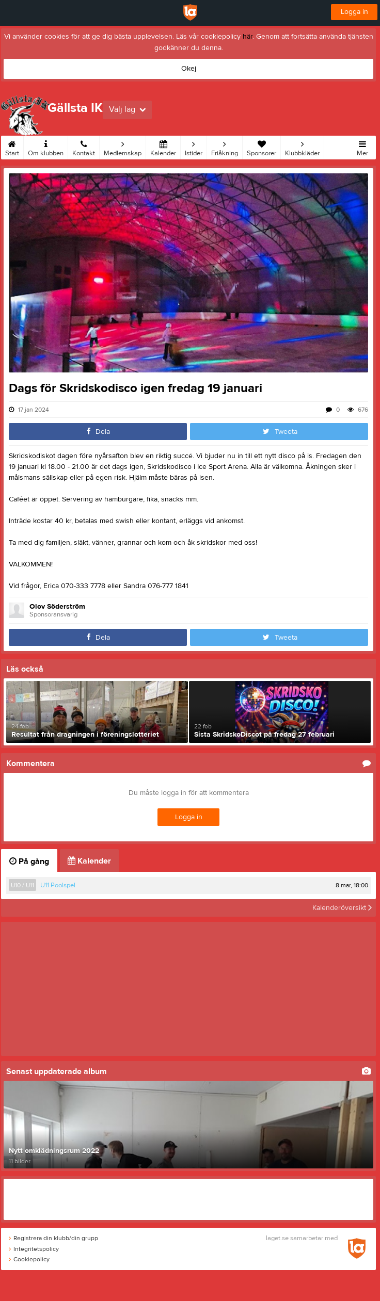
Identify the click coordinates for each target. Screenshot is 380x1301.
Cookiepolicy (29, 1259)
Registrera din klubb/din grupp (53, 1238)
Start (12, 146)
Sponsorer (261, 146)
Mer (362, 146)
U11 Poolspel (57, 885)
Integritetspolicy (34, 1249)
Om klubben (46, 146)
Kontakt (83, 146)
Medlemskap (122, 146)
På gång (29, 861)
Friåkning (224, 146)
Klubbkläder (302, 146)
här (247, 36)
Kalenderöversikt (342, 908)
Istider (193, 146)
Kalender (163, 146)
